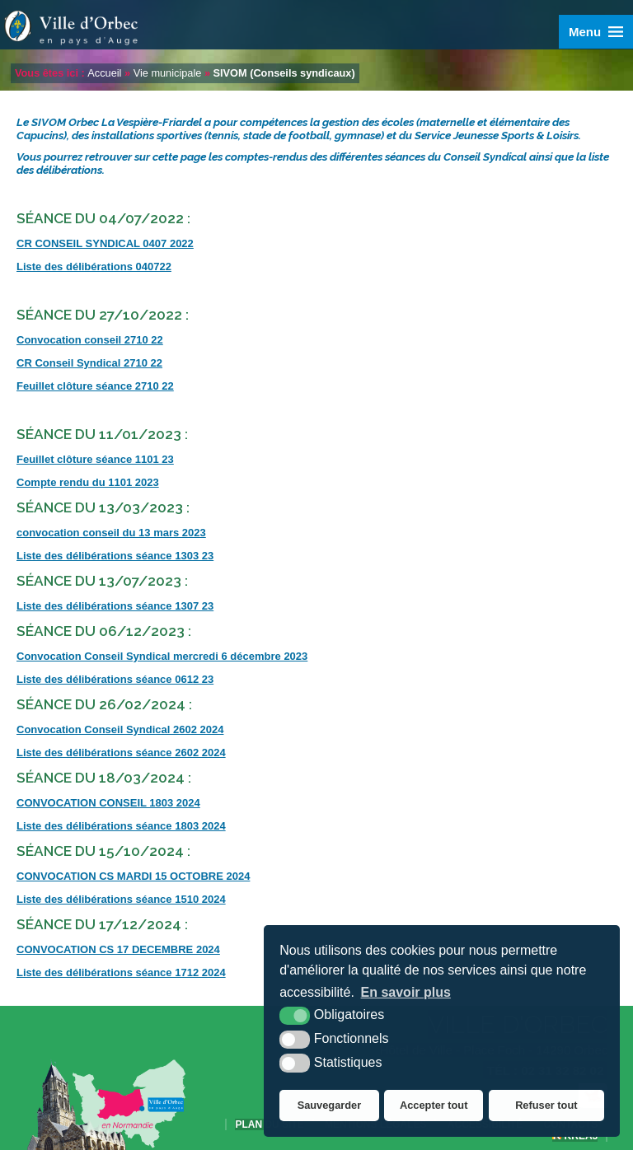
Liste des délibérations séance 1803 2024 (121, 826)
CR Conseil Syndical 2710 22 (89, 363)
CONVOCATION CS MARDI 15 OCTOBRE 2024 (133, 876)
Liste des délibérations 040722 (93, 266)
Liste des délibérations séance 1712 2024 (121, 972)
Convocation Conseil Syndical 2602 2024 (119, 729)
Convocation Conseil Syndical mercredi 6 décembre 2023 (161, 656)
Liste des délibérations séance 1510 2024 (121, 899)
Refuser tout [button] (546, 1105)
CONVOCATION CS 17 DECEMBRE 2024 (118, 949)
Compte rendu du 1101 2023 (87, 482)
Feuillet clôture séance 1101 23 (95, 459)
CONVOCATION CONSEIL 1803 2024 (108, 803)
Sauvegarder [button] (330, 1105)
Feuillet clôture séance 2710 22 (95, 386)
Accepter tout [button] (433, 1105)
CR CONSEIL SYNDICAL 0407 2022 (105, 243)
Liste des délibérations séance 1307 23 (114, 606)
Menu (585, 32)
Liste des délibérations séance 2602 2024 (121, 752)
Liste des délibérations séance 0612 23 (114, 679)
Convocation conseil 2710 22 (89, 340)
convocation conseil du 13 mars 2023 (111, 532)
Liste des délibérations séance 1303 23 (114, 555)
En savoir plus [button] (406, 992)
